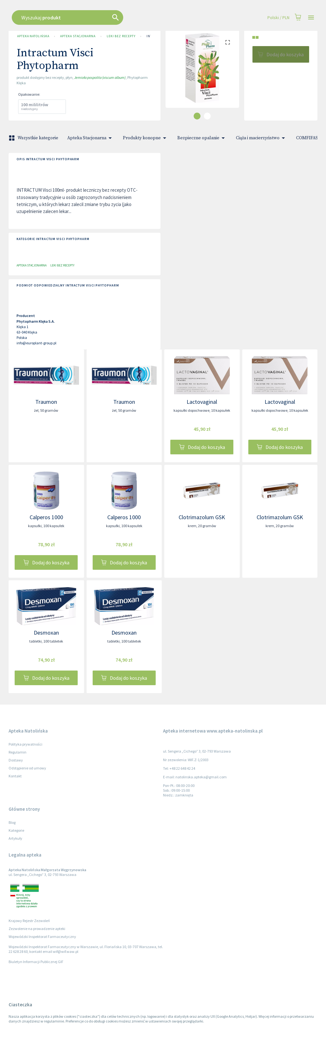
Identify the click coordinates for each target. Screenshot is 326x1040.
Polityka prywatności (25, 744)
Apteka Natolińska (33, 36)
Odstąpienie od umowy (27, 768)
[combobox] (138, 17)
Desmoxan (46, 632)
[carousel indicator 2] (207, 116)
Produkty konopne (145, 138)
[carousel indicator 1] (197, 116)
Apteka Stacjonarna (78, 36)
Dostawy (16, 760)
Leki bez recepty (121, 36)
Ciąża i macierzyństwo (261, 138)
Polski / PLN (278, 17)
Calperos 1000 (46, 517)
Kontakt (15, 776)
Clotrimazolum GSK (202, 517)
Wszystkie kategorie (34, 138)
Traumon (46, 401)
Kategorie (16, 830)
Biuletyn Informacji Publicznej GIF (36, 961)
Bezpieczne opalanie (202, 138)
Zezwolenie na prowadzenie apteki (37, 928)
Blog (12, 822)
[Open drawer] (311, 17)
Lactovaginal (202, 401)
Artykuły (15, 838)
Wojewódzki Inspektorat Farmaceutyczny (42, 936)
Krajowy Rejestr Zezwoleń (29, 920)
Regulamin (17, 752)
